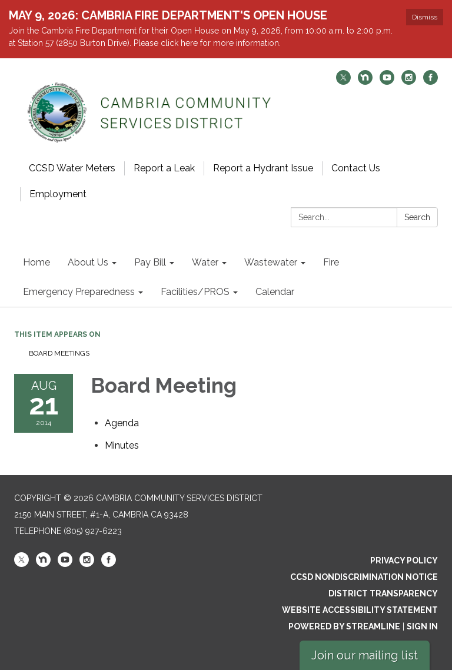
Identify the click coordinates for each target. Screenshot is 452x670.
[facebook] (430, 81)
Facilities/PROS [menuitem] (195, 291)
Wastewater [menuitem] (270, 262)
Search (417, 217)
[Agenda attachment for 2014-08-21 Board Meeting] (122, 423)
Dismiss (424, 17)
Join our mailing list (364, 655)
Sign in (422, 626)
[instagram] (408, 81)
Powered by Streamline (344, 626)
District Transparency (383, 593)
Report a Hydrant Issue (263, 168)
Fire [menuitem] (331, 262)
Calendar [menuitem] (274, 291)
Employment (58, 194)
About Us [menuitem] (88, 262)
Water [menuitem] (205, 262)
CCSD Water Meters (72, 168)
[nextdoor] (365, 81)
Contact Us (355, 168)
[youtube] (387, 81)
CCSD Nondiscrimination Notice (364, 577)
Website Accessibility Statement (360, 610)
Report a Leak (164, 168)
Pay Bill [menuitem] (150, 262)
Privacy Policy (404, 560)
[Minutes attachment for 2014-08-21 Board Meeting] (122, 445)
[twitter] (343, 81)
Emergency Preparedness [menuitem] (79, 291)
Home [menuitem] (36, 262)
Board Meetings (59, 353)
